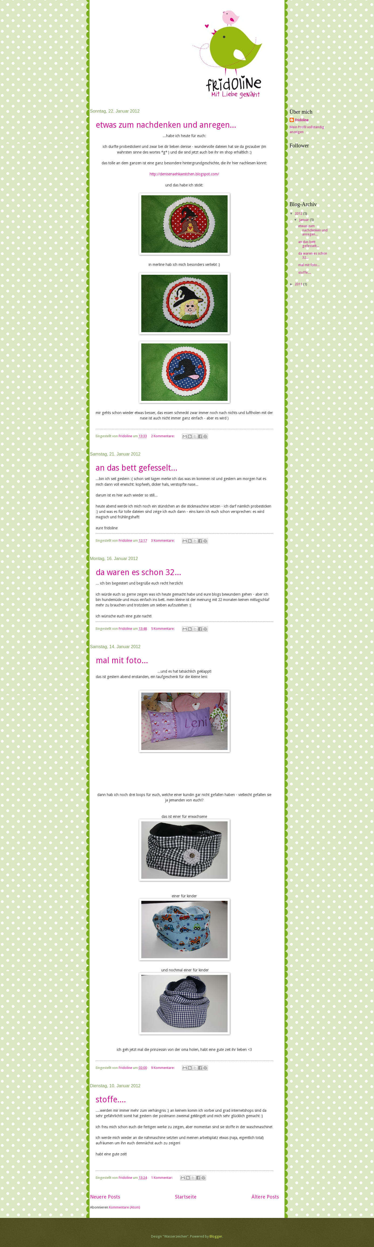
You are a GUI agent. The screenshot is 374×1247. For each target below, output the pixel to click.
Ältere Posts (265, 1197)
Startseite (186, 1197)
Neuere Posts (105, 1197)
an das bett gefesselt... (136, 468)
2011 (299, 284)
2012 (299, 213)
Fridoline (301, 120)
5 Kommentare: (163, 629)
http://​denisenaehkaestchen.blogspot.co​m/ (184, 174)
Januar (304, 220)
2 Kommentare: (163, 436)
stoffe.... (111, 1099)
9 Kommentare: (163, 1068)
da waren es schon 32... (138, 572)
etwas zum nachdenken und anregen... (166, 125)
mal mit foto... (122, 660)
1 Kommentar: (162, 1178)
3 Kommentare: (163, 541)
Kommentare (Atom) (124, 1207)
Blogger (216, 1236)
